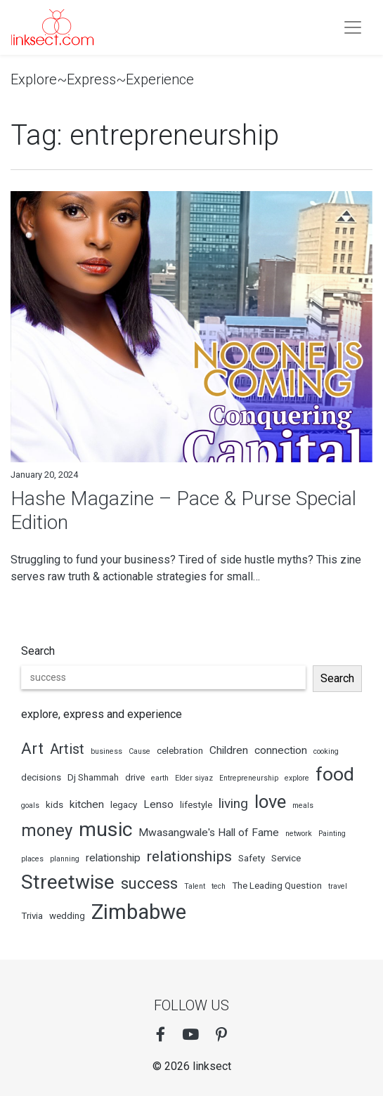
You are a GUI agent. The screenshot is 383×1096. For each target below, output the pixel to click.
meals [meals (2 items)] (302, 805)
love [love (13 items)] (270, 801)
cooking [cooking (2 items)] (326, 751)
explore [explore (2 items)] (297, 778)
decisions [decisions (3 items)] (41, 777)
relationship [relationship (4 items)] (113, 858)
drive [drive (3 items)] (135, 777)
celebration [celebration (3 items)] (180, 750)
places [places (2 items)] (32, 858)
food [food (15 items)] (335, 774)
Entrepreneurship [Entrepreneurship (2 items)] (248, 778)
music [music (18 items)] (105, 829)
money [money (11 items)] (46, 830)
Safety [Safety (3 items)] (251, 858)
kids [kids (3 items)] (54, 805)
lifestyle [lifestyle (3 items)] (196, 805)
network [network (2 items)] (298, 833)
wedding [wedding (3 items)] (67, 916)
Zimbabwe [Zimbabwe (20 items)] (138, 912)
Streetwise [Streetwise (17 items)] (68, 882)
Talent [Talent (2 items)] (194, 886)
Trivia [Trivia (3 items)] (32, 916)
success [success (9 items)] (149, 883)
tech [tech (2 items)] (219, 886)
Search (38, 651)
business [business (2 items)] (106, 751)
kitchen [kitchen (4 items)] (87, 804)
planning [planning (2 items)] (64, 858)
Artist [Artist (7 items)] (67, 749)
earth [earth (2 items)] (160, 778)
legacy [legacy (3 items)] (123, 805)
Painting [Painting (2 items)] (332, 833)
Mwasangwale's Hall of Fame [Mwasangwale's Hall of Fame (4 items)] (208, 832)
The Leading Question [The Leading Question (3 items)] (277, 885)
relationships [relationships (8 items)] (189, 856)
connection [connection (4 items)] (280, 750)
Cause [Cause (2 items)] (139, 751)
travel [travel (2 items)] (337, 886)
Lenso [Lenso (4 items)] (158, 804)
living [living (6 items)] (233, 803)
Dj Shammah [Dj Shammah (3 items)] (93, 777)
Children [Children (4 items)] (228, 750)
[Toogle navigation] (353, 27)
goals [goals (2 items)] (30, 805)
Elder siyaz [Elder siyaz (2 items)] (194, 778)
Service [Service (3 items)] (286, 858)
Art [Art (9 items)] (32, 748)
